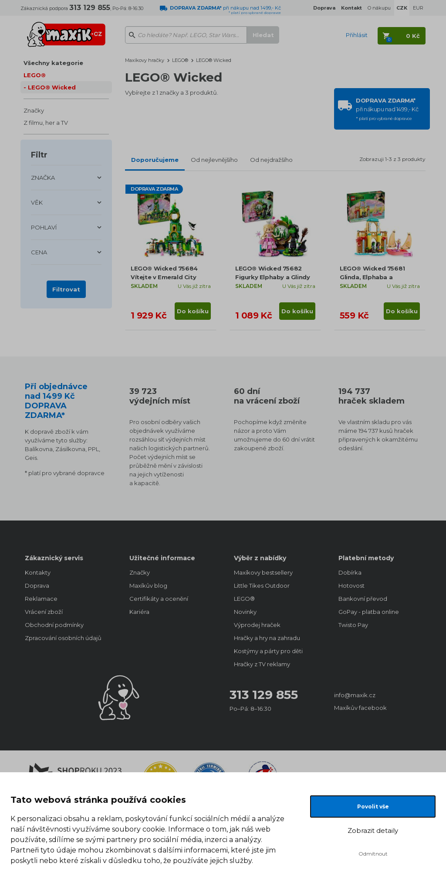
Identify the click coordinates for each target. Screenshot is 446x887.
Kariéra (139, 611)
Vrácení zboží (44, 611)
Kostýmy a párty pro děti (268, 650)
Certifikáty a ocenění (158, 598)
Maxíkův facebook (360, 707)
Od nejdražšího (271, 159)
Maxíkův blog (148, 585)
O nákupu (379, 8)
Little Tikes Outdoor (262, 585)
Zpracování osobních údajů (63, 637)
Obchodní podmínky (54, 624)
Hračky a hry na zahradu (267, 637)
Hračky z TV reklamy (262, 664)
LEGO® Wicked (52, 87)
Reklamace (41, 598)
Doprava (37, 585)
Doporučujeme (155, 159)
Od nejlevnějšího (214, 159)
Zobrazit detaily (373, 830)
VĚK (37, 202)
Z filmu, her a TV (46, 122)
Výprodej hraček (257, 624)
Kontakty (38, 572)
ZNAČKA (43, 177)
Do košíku (193, 311)
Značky (34, 110)
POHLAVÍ (44, 227)
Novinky (245, 611)
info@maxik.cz (354, 695)
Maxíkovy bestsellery (263, 572)
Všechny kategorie (53, 62)
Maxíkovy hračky (144, 60)
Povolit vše (373, 806)
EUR (418, 8)
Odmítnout (373, 853)
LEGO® (35, 75)
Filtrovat (66, 289)
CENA (39, 252)
